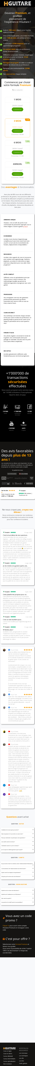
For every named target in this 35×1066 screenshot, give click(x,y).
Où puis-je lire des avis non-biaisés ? (17, 876)
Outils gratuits (23, 1063)
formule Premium (21, 944)
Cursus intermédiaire (9, 1059)
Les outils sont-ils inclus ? (17, 841)
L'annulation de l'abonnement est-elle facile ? (17, 868)
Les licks (21, 1061)
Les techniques (23, 1056)
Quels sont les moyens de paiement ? (17, 872)
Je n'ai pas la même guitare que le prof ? (17, 849)
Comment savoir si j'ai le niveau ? (17, 845)
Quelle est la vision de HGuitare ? (17, 890)
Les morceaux (23, 1053)
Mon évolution (7, 1064)
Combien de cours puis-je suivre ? (17, 830)
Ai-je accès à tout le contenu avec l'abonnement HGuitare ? (17, 864)
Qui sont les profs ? (17, 898)
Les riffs (21, 1058)
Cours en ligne (7, 1051)
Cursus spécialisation (9, 1061)
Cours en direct (7, 1053)
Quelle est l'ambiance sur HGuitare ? (17, 894)
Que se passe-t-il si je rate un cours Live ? (17, 834)
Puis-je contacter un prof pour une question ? (17, 837)
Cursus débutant (8, 1056)
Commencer (17, 109)
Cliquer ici (6, 926)
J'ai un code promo (17, 90)
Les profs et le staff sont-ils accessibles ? (17, 902)
